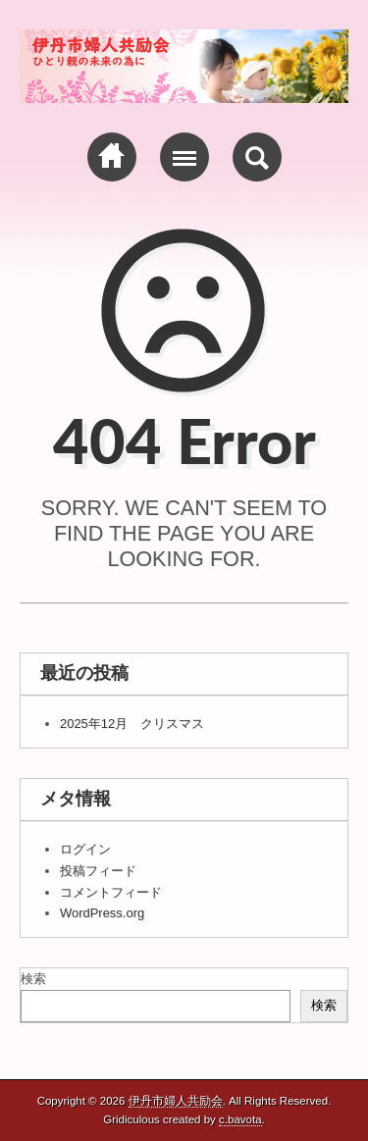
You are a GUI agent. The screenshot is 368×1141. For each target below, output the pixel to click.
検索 (33, 978)
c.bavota (240, 1119)
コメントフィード (111, 892)
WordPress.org (102, 913)
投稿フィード (98, 870)
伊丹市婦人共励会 (176, 1101)
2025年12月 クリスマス (132, 723)
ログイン (85, 849)
